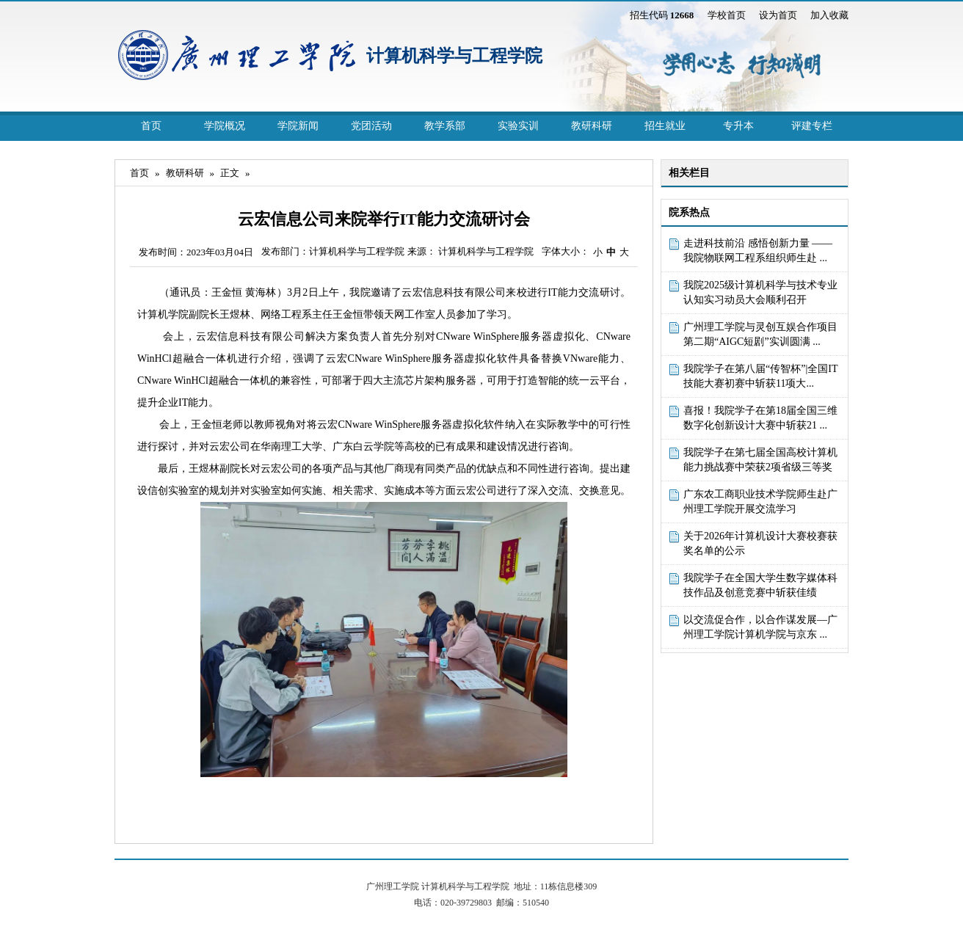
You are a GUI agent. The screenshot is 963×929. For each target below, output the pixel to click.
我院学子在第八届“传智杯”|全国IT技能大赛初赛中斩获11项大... (760, 376)
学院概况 (224, 125)
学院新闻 (298, 125)
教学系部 (444, 125)
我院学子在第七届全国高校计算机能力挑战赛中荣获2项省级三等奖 (760, 460)
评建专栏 (811, 125)
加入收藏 (829, 15)
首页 (151, 125)
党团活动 (371, 125)
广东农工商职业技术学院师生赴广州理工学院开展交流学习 (760, 501)
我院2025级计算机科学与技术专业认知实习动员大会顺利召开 (760, 292)
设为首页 (778, 15)
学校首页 (727, 15)
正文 (229, 172)
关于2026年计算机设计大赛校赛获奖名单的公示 (760, 543)
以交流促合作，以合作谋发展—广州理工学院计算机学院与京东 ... (760, 627)
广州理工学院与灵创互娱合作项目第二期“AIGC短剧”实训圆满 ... (760, 334)
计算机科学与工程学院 (454, 55)
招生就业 (665, 125)
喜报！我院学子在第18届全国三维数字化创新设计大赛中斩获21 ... (760, 418)
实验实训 (518, 125)
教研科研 (591, 125)
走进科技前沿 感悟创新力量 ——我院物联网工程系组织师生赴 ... (757, 250)
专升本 (738, 125)
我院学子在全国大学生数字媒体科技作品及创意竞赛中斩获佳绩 (760, 585)
